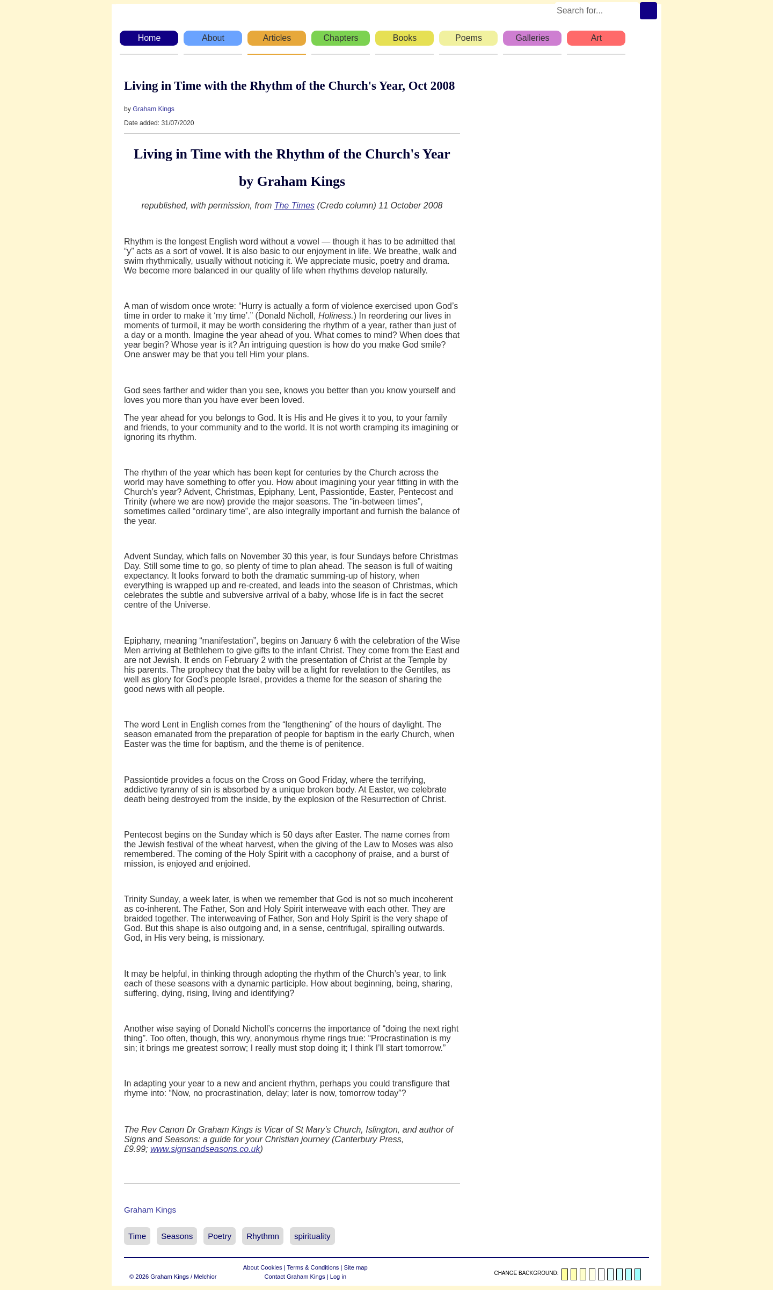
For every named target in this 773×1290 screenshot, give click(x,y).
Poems (468, 37)
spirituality (312, 1236)
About (213, 37)
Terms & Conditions (313, 1267)
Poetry (219, 1236)
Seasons (177, 1236)
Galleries (532, 37)
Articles (277, 37)
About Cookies (262, 1267)
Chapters (341, 37)
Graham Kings (153, 109)
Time (137, 1236)
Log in (338, 1276)
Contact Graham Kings (294, 1276)
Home (149, 37)
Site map (356, 1267)
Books (405, 37)
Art (596, 37)
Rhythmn (262, 1236)
